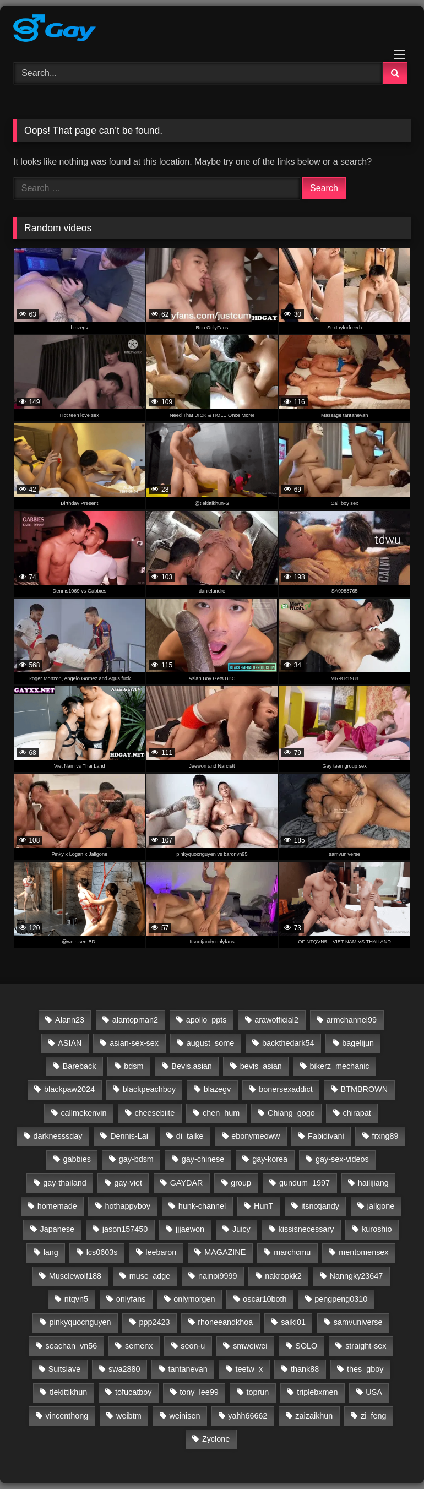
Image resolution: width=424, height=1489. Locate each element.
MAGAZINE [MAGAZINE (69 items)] (225, 1252)
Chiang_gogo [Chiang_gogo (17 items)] (291, 1112)
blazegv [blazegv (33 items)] (217, 1089)
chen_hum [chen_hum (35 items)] (221, 1112)
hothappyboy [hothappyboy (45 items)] (127, 1206)
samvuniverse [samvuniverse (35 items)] (358, 1322)
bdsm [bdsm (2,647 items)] (133, 1066)
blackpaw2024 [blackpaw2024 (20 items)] (69, 1089)
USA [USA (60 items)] (374, 1392)
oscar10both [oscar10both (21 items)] (264, 1299)
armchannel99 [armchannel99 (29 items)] (352, 1019)
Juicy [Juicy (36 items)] (241, 1229)
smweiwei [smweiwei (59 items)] (250, 1345)
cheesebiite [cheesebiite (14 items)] (154, 1112)
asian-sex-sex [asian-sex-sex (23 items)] (134, 1043)
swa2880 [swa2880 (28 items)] (124, 1369)
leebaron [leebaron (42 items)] (160, 1252)
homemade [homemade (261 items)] (57, 1206)
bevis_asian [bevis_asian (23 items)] (261, 1066)
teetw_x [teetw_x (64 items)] (249, 1369)
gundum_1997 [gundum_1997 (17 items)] (304, 1182)
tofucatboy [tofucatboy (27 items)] (133, 1392)
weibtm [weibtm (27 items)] (129, 1415)
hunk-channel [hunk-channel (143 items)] (202, 1206)
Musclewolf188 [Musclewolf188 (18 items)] (75, 1275)
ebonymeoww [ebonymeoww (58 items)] (255, 1136)
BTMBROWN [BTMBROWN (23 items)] (364, 1089)
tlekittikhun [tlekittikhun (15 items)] (68, 1392)
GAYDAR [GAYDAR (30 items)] (186, 1182)
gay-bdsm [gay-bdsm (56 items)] (136, 1159)
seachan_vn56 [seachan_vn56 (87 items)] (71, 1345)
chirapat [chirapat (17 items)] (357, 1112)
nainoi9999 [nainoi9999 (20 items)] (217, 1275)
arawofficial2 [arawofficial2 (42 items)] (276, 1019)
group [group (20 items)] (241, 1182)
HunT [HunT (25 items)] (263, 1206)
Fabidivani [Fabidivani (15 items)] (326, 1136)
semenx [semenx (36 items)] (139, 1345)
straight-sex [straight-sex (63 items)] (365, 1345)
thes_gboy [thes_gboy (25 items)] (365, 1369)
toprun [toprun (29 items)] (258, 1392)
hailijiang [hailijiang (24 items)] (373, 1182)
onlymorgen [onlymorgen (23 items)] (194, 1299)
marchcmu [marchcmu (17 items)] (292, 1252)
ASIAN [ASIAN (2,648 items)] (69, 1043)
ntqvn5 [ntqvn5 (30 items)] (76, 1299)
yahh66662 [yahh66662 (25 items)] (247, 1415)
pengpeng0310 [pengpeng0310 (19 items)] (340, 1299)
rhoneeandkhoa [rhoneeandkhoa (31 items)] (225, 1322)
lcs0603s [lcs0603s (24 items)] (102, 1252)
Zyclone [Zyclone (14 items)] (216, 1438)
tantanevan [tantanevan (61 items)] (187, 1369)
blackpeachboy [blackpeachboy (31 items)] (149, 1089)
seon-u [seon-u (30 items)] (193, 1345)
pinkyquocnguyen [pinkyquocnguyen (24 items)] (80, 1322)
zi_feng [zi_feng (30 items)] (373, 1415)
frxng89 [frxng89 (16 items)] (385, 1136)
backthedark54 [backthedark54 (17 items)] (288, 1043)
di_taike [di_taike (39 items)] (190, 1136)
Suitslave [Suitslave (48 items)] (64, 1369)
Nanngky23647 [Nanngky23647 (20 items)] (356, 1275)
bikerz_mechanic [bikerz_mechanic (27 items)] (339, 1066)
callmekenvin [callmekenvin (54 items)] (83, 1112)
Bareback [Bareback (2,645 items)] (79, 1066)
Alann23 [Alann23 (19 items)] (69, 1019)
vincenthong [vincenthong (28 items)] (67, 1415)
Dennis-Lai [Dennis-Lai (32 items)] (129, 1136)
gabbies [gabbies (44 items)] (76, 1159)
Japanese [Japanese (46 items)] (57, 1229)
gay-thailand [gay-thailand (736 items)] (64, 1182)
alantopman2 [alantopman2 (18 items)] (135, 1019)
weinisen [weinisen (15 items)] (184, 1415)
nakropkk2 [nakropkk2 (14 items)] (283, 1275)
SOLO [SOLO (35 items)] (306, 1345)
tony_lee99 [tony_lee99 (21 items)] (199, 1392)
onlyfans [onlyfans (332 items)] (131, 1299)
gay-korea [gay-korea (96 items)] (269, 1159)
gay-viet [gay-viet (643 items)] (128, 1182)
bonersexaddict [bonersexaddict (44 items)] (286, 1089)
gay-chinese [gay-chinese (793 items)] (203, 1159)
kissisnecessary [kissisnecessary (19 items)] (306, 1229)
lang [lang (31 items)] (51, 1252)
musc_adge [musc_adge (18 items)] (149, 1275)
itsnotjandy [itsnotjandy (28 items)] (320, 1206)
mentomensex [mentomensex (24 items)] (363, 1252)
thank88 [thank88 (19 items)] (305, 1369)
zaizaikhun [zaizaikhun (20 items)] (314, 1415)
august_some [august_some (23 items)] (210, 1043)
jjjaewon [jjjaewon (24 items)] (190, 1229)
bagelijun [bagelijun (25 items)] (358, 1043)
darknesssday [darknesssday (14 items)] (58, 1136)
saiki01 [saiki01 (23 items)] (293, 1322)
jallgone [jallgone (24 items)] (381, 1206)
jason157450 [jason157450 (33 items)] (125, 1229)
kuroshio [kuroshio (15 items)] (377, 1229)
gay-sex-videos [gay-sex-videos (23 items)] (342, 1159)
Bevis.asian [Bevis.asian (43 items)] (191, 1066)
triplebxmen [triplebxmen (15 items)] (317, 1392)
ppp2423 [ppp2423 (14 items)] (154, 1322)
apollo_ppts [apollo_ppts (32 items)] (206, 1019)
